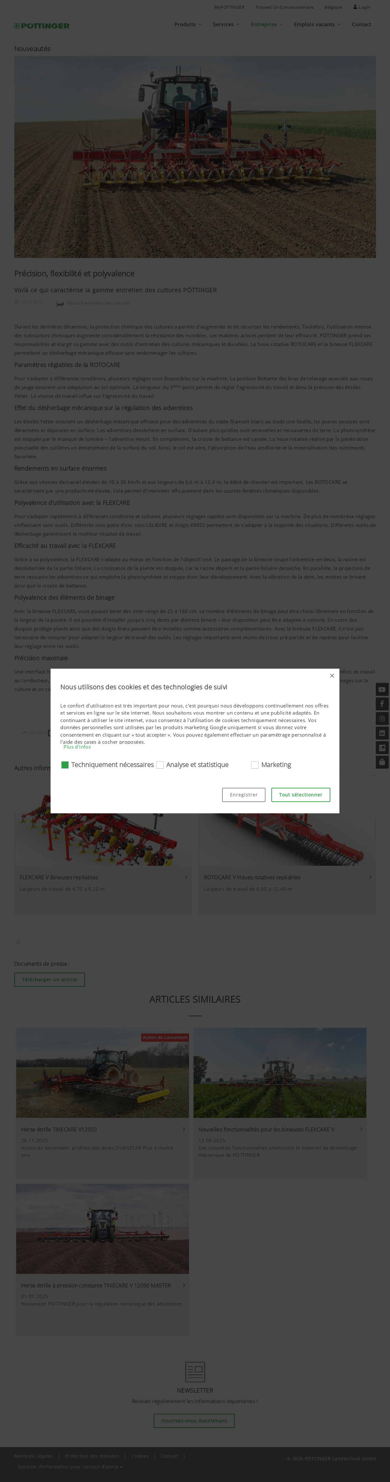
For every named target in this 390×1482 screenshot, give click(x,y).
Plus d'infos (77, 746)
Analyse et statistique (197, 764)
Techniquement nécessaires (112, 764)
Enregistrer (244, 795)
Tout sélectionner (301, 795)
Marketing (276, 764)
